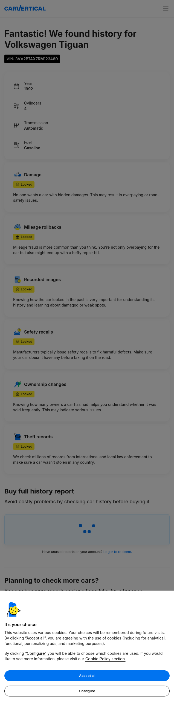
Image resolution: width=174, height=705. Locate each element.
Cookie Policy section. (105, 659)
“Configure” (36, 653)
